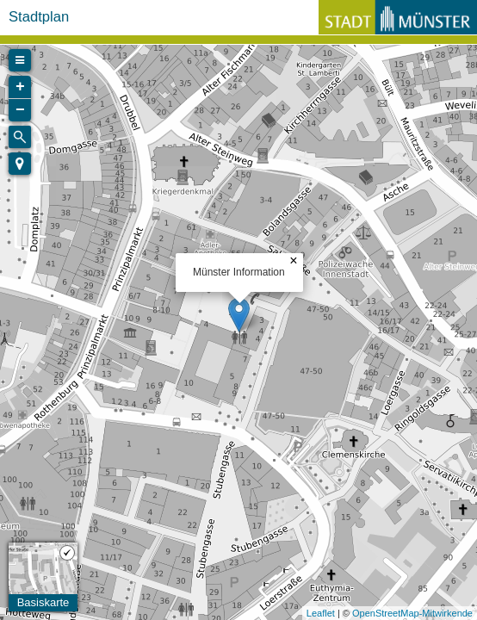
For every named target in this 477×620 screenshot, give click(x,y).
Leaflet (321, 613)
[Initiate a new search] (20, 137)
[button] (20, 163)
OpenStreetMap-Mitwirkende (412, 613)
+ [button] (20, 87)
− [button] (20, 110)
